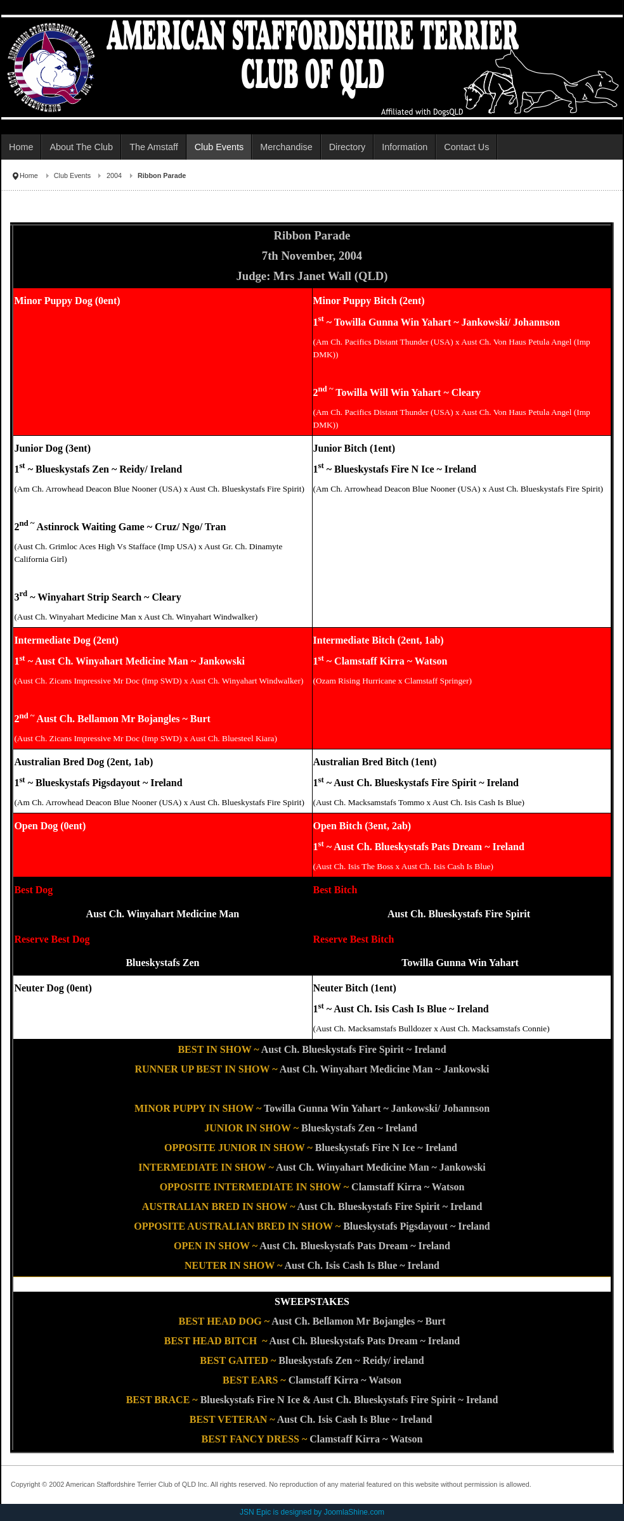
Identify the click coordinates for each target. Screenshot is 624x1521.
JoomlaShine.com (354, 1512)
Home (29, 175)
